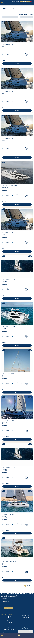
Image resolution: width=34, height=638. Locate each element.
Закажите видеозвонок (25, 1)
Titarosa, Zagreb (25, 619)
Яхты (9, 627)
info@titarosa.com (15, 1)
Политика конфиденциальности (8, 632)
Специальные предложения (9, 629)
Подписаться (8, 608)
